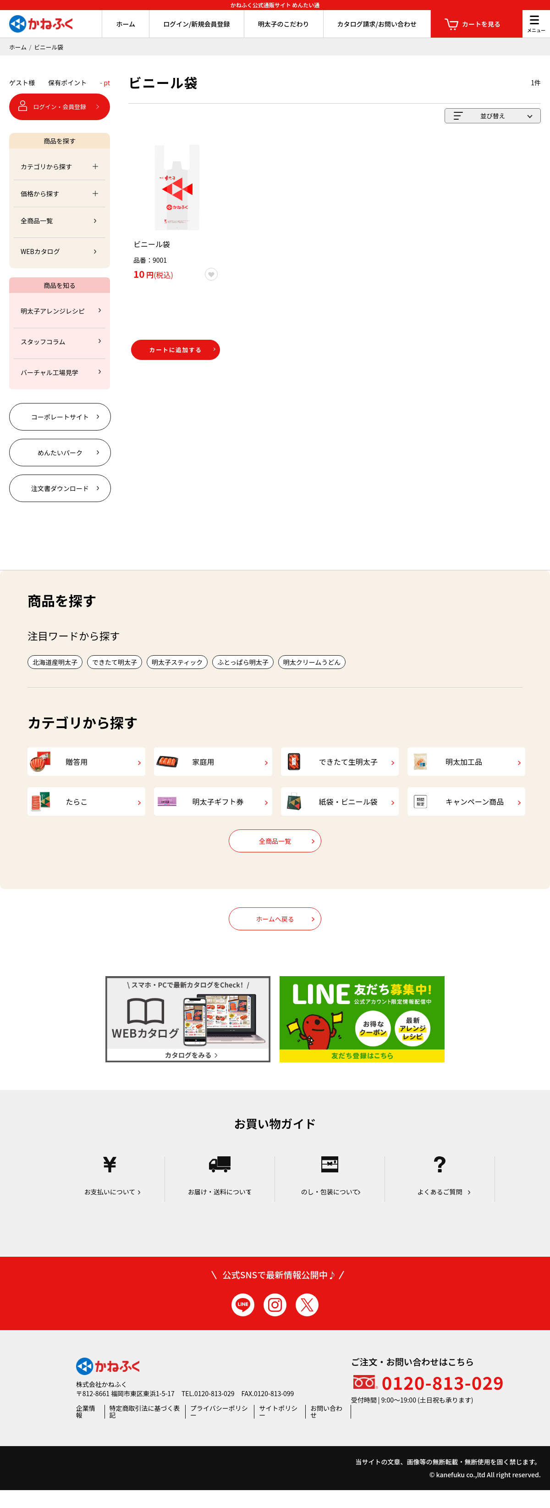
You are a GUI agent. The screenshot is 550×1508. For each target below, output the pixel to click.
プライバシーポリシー (219, 1429)
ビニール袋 (48, 47)
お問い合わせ (326, 1429)
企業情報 (85, 1429)
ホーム (125, 23)
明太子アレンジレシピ (53, 310)
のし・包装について (330, 1195)
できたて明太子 (114, 662)
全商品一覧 (37, 220)
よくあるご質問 (440, 1195)
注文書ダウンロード (60, 488)
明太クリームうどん (312, 662)
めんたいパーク (60, 452)
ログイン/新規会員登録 (196, 23)
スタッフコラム (43, 341)
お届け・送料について (220, 1195)
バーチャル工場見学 (49, 372)
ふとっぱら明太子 (243, 662)
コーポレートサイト (60, 416)
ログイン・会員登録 (59, 106)
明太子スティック (177, 662)
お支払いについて (110, 1195)
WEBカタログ (40, 251)
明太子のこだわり (283, 23)
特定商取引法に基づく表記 (145, 1429)
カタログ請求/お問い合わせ (377, 23)
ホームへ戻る (275, 937)
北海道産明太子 (55, 662)
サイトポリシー (278, 1429)
